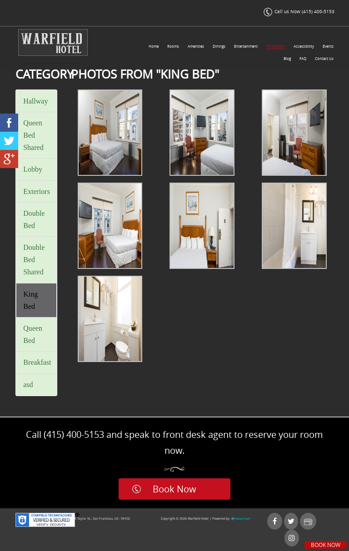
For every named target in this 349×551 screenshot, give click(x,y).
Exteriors (36, 191)
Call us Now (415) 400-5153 (299, 12)
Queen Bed (32, 334)
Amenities (196, 46)
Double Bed (34, 219)
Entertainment (246, 46)
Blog (287, 58)
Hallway (35, 101)
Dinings (219, 46)
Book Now (174, 489)
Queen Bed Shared (33, 135)
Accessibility (304, 46)
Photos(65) (275, 46)
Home (154, 46)
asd (28, 384)
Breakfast (37, 362)
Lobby (32, 169)
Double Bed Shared (34, 259)
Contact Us (324, 58)
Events (328, 46)
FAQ (302, 58)
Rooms (173, 46)
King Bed (30, 300)
